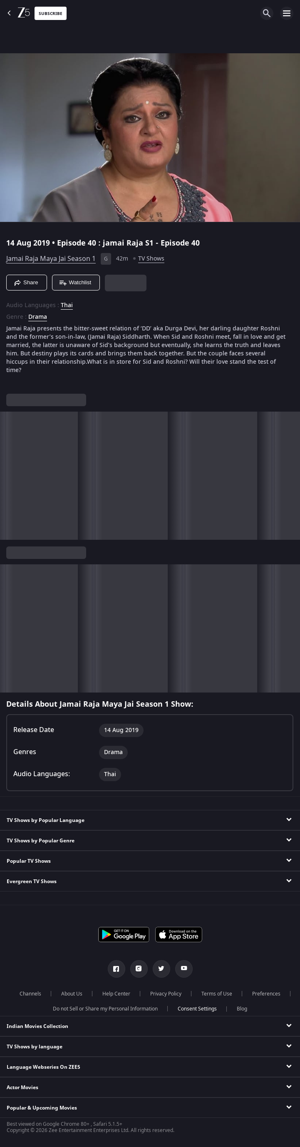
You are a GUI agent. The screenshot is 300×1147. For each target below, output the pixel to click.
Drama (37, 317)
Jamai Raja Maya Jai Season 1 (51, 259)
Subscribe (50, 13)
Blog (242, 1009)
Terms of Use (216, 994)
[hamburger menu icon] (286, 13)
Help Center (116, 994)
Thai (67, 305)
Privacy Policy (165, 994)
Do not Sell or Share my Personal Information (105, 1009)
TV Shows (151, 258)
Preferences (266, 994)
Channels (30, 994)
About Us (71, 994)
